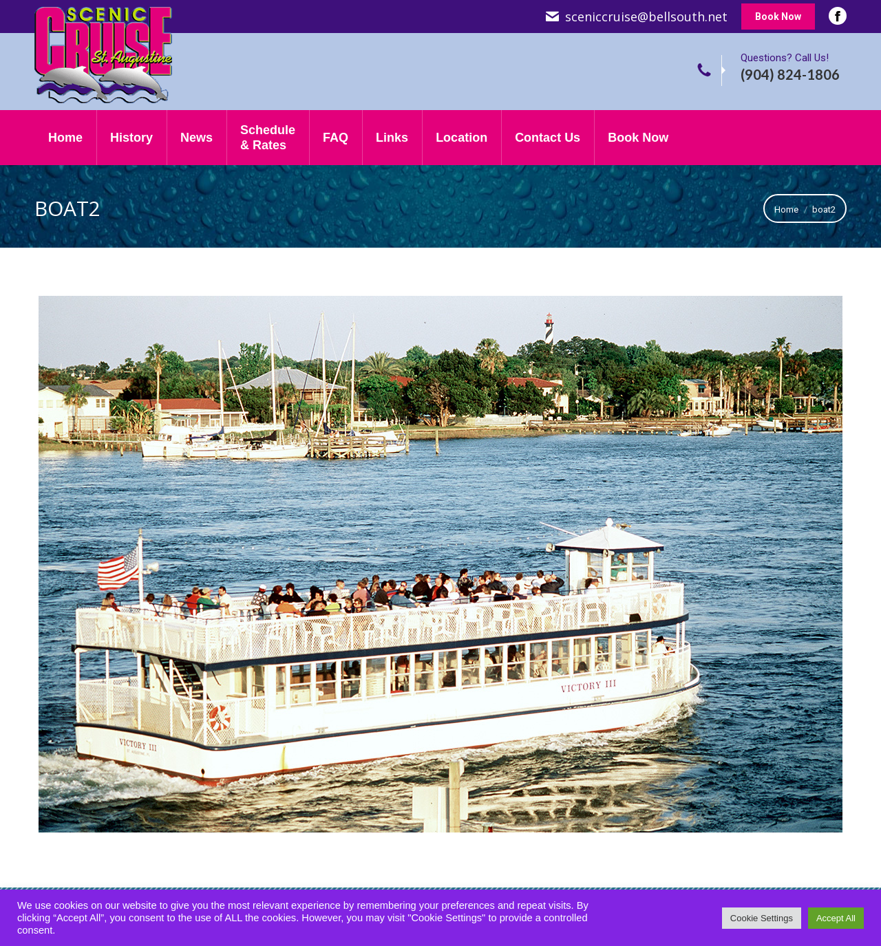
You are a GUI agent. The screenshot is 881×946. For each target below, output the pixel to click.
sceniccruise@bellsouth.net (646, 16)
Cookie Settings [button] (761, 918)
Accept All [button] (836, 918)
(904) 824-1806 (790, 74)
